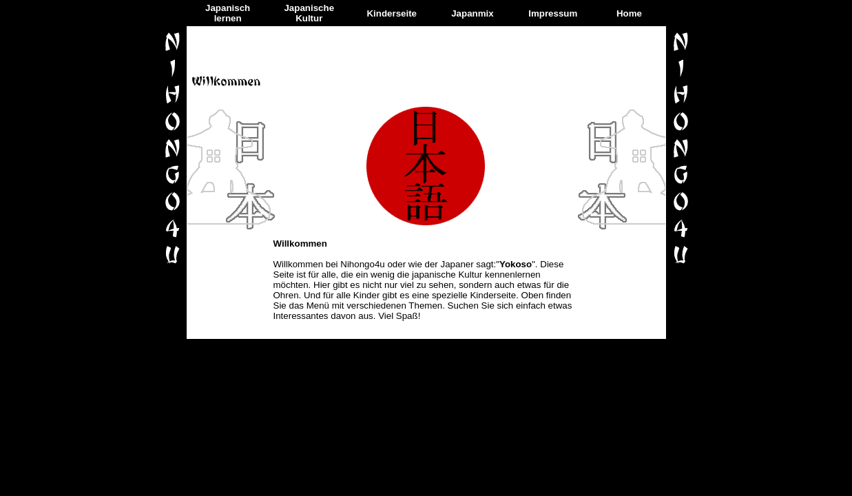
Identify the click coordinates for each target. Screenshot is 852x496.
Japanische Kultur (309, 13)
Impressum (552, 13)
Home (629, 13)
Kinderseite (391, 13)
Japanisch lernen (227, 13)
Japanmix (472, 13)
